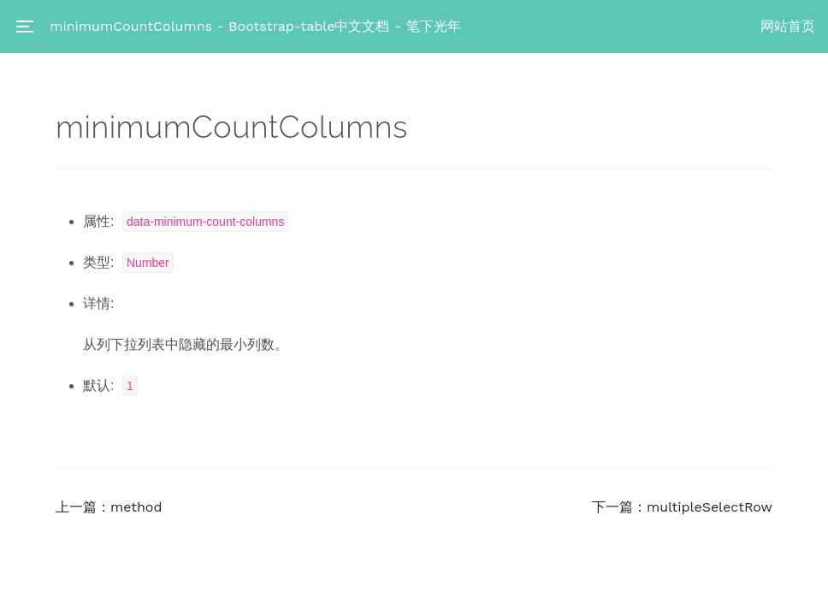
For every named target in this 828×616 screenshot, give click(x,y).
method (136, 507)
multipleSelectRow (709, 507)
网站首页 (787, 26)
